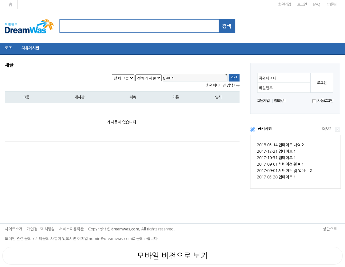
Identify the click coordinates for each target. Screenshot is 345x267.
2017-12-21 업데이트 (276, 151)
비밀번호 (266, 88)
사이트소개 (14, 229)
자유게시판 (30, 48)
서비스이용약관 (71, 229)
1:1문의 (331, 4)
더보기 (327, 129)
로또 (8, 48)
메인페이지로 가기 (11, 4)
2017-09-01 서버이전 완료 (280, 164)
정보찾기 (280, 101)
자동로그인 (325, 101)
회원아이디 (268, 78)
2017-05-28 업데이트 (276, 177)
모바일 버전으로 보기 (172, 256)
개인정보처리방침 (41, 229)
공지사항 (265, 129)
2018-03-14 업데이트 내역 (280, 145)
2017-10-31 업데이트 (276, 158)
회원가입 (284, 4)
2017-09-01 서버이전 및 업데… (284, 171)
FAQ (316, 4)
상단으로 (330, 229)
